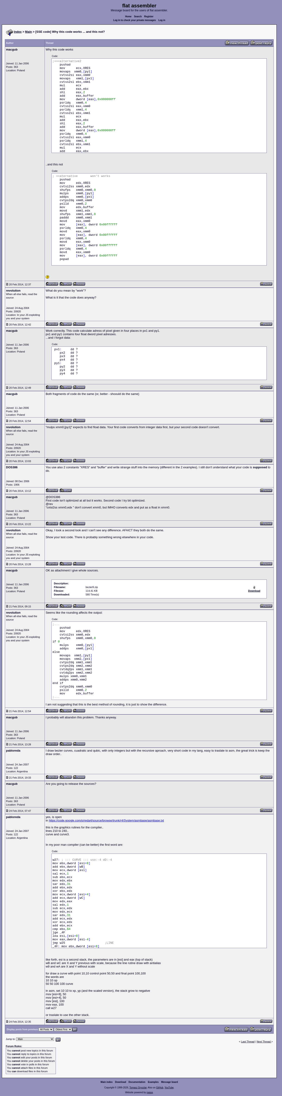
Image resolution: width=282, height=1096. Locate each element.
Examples (153, 1082)
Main (28, 31)
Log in (161, 20)
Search (138, 16)
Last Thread (248, 1041)
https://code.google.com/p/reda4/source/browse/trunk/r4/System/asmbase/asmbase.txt (106, 820)
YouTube (169, 1087)
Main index (107, 1082)
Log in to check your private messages (134, 20)
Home (128, 16)
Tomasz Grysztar (138, 1087)
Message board (169, 1082)
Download (120, 1082)
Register (148, 16)
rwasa (150, 1092)
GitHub (159, 1087)
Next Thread (264, 1041)
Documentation (137, 1082)
